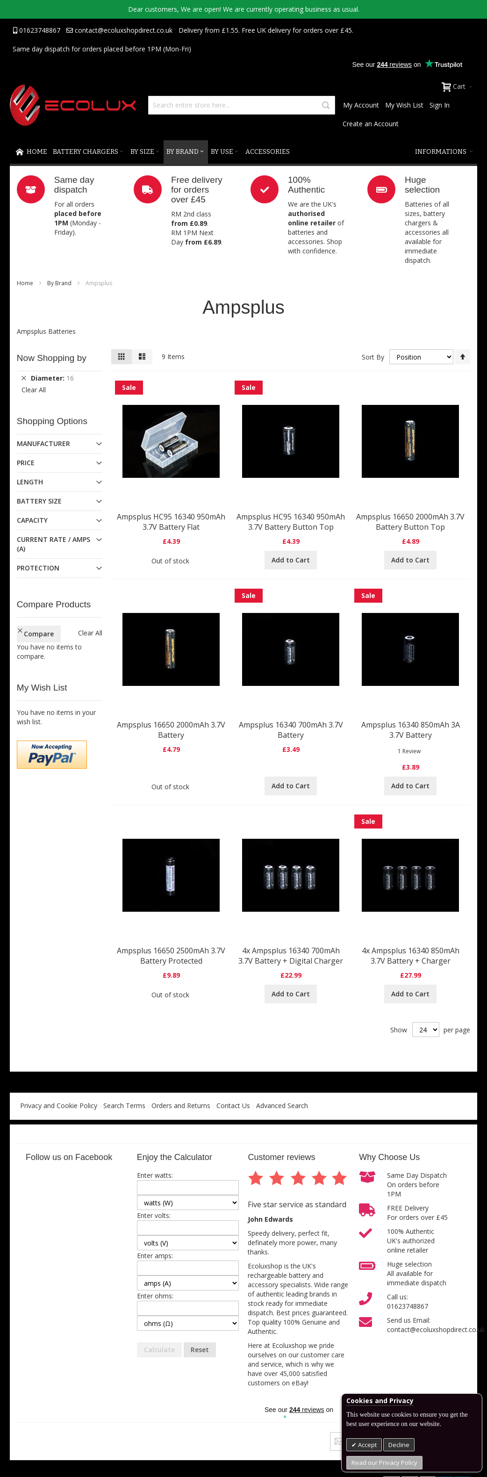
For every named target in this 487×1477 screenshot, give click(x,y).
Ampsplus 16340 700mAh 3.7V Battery (291, 730)
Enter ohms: (155, 1295)
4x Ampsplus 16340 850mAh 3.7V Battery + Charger (410, 955)
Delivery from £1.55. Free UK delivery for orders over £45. (266, 30)
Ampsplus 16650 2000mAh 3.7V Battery (171, 730)
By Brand (60, 283)
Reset (200, 1349)
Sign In (440, 105)
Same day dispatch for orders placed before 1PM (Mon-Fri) (102, 48)
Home (26, 283)
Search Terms (124, 1105)
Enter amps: (155, 1255)
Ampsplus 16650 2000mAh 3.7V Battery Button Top (410, 522)
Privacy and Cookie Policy (58, 1105)
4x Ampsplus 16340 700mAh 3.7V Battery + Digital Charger (290, 955)
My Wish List (404, 105)
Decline (398, 1445)
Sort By (373, 357)
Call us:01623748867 (407, 1301)
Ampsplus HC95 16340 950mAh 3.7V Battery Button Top (290, 522)
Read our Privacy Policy (384, 1462)
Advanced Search (282, 1105)
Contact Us (233, 1105)
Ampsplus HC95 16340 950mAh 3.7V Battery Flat (171, 522)
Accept (367, 1445)
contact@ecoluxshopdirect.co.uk (119, 30)
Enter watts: (155, 1175)
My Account (361, 105)
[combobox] (241, 105)
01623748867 (36, 30)
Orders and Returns (180, 1105)
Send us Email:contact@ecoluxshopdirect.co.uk (436, 1325)
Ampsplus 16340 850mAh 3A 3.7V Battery (410, 730)
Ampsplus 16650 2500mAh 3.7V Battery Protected (171, 955)
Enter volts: (154, 1215)
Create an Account (371, 123)
